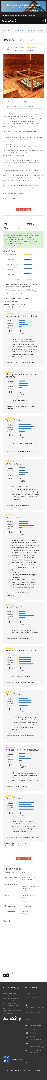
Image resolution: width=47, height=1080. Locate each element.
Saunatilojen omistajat (37, 1047)
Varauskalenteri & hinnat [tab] (15, 106)
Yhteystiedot (34, 1029)
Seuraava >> (21, 307)
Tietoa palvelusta (35, 1025)
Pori (27, 30)
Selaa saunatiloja (18, 30)
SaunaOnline (7, 30)
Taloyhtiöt (32, 15)
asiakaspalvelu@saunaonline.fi (34, 1006)
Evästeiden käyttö (35, 1043)
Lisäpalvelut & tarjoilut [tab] (25, 102)
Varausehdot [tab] (30, 106)
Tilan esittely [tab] (11, 102)
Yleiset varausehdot (36, 1033)
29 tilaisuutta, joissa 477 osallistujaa (21, 50)
